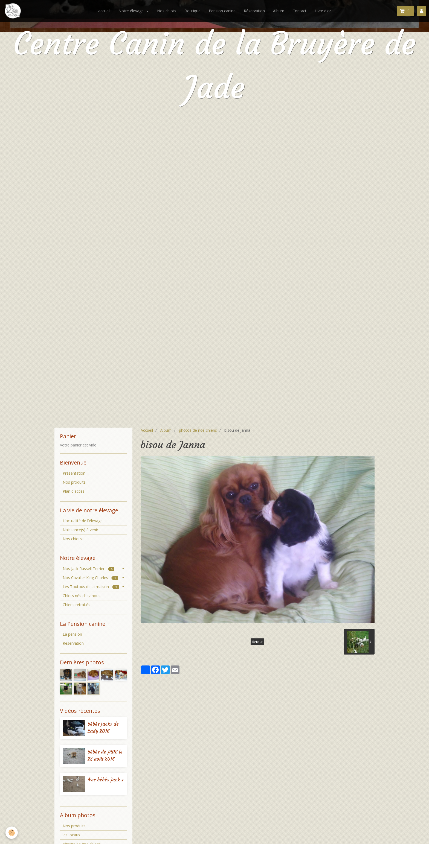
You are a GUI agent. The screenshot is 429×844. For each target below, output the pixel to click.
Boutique (192, 10)
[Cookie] (11, 833)
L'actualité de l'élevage (83, 520)
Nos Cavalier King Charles (90, 577)
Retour (257, 641)
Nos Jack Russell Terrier (88, 568)
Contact (299, 10)
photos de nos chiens (198, 430)
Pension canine (222, 10)
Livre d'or (323, 10)
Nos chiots (166, 10)
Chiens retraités (76, 604)
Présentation (74, 473)
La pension (72, 634)
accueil (104, 10)
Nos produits (74, 482)
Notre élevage (131, 10)
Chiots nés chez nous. (82, 595)
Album (278, 10)
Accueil (147, 430)
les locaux (71, 834)
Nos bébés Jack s (105, 780)
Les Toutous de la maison (91, 586)
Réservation (254, 10)
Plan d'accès (74, 491)
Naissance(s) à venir (80, 529)
